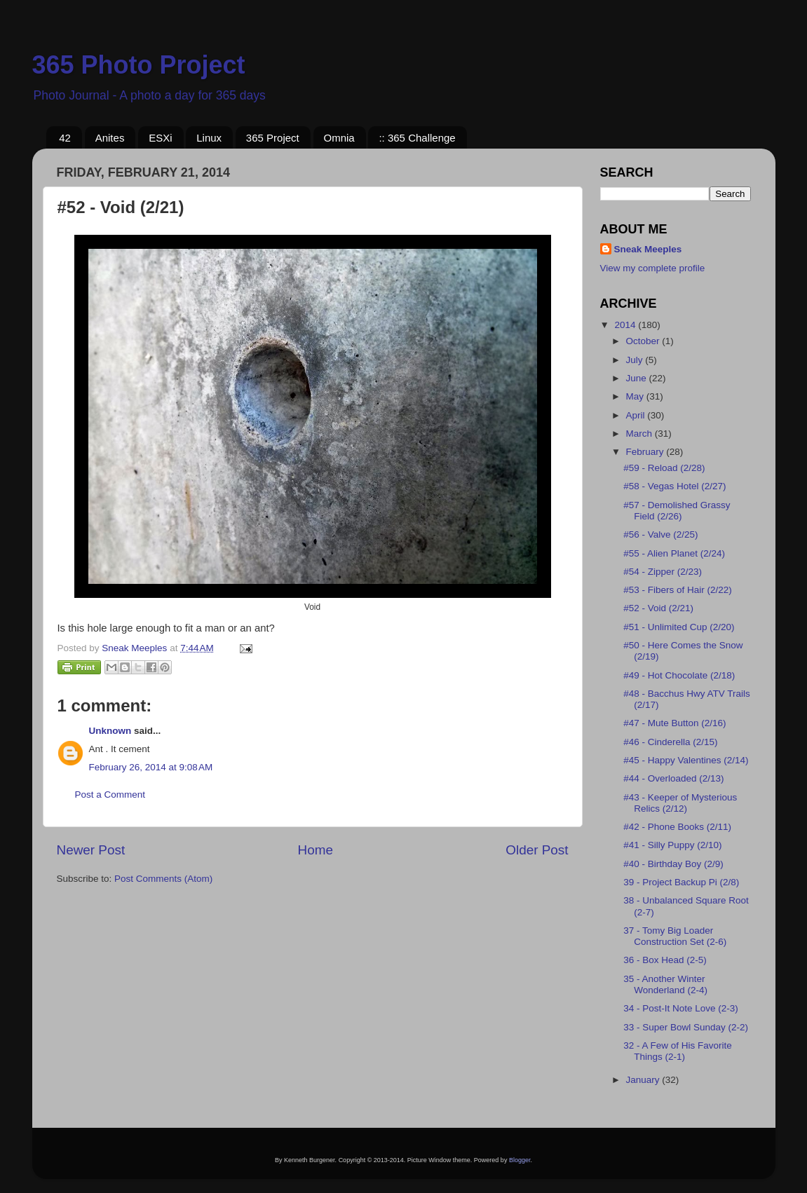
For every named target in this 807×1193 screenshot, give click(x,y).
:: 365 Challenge (417, 138)
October (644, 341)
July (636, 360)
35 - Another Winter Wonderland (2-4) (665, 984)
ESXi (160, 138)
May (636, 396)
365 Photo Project (138, 64)
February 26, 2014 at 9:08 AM (151, 767)
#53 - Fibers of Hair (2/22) (677, 590)
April (637, 415)
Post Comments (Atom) (163, 878)
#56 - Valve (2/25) (660, 534)
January (644, 1080)
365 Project (272, 138)
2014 (626, 325)
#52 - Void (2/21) (658, 608)
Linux (209, 138)
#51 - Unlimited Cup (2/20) (678, 627)
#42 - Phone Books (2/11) (677, 827)
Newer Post (91, 850)
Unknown (110, 730)
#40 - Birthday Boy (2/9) (673, 864)
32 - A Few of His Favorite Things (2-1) (677, 1051)
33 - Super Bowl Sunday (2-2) (685, 1027)
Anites (110, 138)
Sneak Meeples (648, 249)
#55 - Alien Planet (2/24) (674, 553)
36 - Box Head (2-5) (665, 960)
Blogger (520, 1160)
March (640, 433)
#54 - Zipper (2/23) (662, 571)
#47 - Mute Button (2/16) (674, 723)
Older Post (537, 850)
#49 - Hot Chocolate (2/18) (679, 675)
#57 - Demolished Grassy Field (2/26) (676, 510)
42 (65, 138)
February (646, 451)
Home (315, 850)
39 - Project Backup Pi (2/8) (681, 882)
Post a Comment (110, 794)
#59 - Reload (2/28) (664, 468)
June (637, 378)
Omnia (339, 138)
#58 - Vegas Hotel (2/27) (674, 486)
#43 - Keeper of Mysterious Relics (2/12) (680, 803)
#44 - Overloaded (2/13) (673, 778)
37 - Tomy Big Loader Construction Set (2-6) (674, 936)
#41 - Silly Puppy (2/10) (672, 845)
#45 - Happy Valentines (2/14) (685, 760)
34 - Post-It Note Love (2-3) (680, 1008)
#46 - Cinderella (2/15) (670, 742)
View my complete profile (652, 268)
